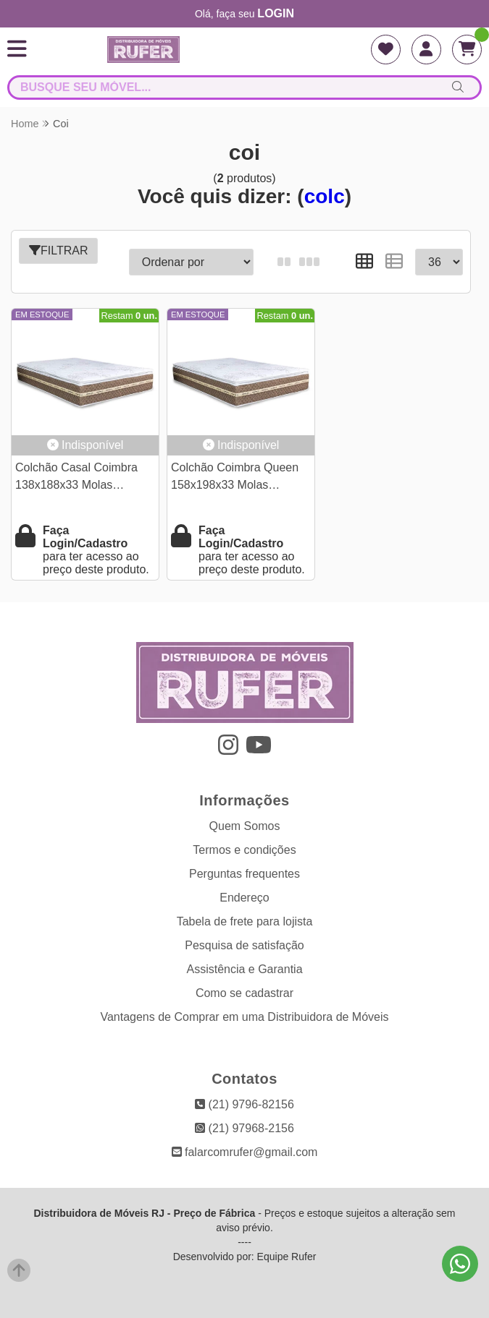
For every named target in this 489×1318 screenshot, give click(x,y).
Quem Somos (244, 826)
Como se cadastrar (244, 993)
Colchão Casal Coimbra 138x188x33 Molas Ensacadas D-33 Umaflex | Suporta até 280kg (84, 478)
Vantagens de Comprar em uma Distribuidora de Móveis (244, 1017)
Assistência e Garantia (244, 969)
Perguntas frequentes (244, 874)
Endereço (244, 897)
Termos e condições (244, 850)
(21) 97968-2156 (244, 1128)
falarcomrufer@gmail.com (245, 1152)
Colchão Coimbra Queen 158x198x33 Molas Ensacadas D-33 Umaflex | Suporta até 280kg (240, 478)
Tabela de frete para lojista (245, 921)
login (275, 13)
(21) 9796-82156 (244, 1104)
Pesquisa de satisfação (244, 945)
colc (324, 196)
